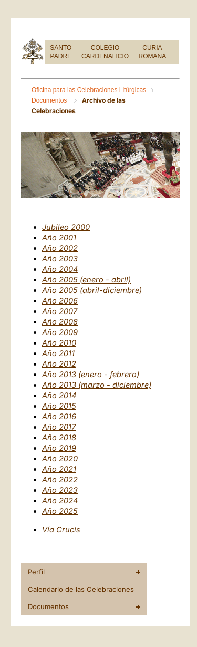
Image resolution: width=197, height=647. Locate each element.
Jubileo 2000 (66, 227)
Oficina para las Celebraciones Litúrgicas (89, 90)
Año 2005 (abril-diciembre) (92, 290)
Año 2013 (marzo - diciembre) (96, 385)
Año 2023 (60, 490)
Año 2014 (59, 395)
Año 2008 (60, 322)
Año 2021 (59, 469)
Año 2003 (60, 259)
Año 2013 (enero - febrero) (90, 374)
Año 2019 (59, 448)
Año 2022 (60, 479)
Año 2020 (60, 458)
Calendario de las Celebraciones (81, 589)
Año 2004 (60, 269)
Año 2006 (60, 301)
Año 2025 (60, 511)
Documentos (50, 100)
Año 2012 (59, 364)
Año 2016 (59, 416)
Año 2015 (59, 406)
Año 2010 (59, 343)
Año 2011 (58, 353)
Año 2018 (59, 437)
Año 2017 (59, 427)
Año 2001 (59, 237)
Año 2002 (60, 248)
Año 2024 (60, 501)
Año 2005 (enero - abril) (86, 280)
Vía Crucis (61, 529)
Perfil (36, 572)
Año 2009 (60, 332)
